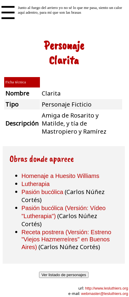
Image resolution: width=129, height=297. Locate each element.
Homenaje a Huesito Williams (60, 176)
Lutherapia (35, 184)
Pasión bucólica (42, 192)
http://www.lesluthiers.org (106, 288)
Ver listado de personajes (63, 275)
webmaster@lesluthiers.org (104, 293)
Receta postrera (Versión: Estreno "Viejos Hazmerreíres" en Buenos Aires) (66, 239)
